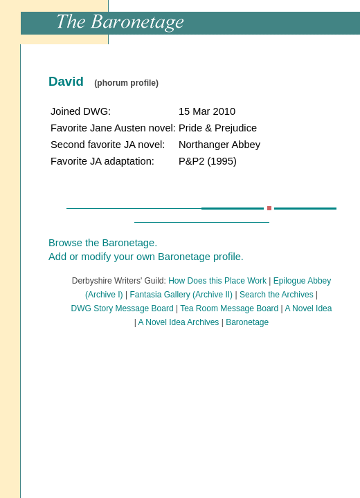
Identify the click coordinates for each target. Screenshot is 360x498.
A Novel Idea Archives (178, 322)
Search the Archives (277, 294)
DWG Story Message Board (122, 308)
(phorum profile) (126, 83)
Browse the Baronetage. (102, 242)
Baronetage (247, 322)
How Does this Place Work (217, 281)
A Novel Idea (308, 308)
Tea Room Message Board (229, 308)
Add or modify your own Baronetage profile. (146, 256)
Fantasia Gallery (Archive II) (181, 294)
